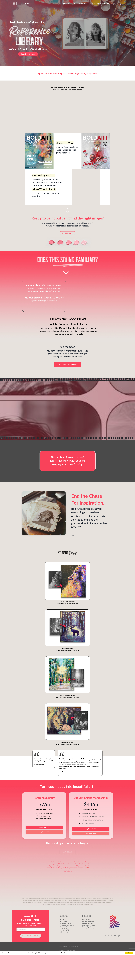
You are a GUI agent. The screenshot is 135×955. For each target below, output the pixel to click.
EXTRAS (92, 4)
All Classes (63, 919)
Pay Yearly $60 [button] (44, 832)
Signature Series (65, 931)
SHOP (74, 4)
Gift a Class (63, 921)
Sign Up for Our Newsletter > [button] (31, 936)
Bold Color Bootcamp (67, 925)
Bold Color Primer (65, 923)
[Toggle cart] (120, 3)
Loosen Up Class (87, 927)
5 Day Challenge (87, 923)
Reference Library (65, 933)
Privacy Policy (62, 947)
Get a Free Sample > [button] (28, 54)
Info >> (66, 953)
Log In (114, 4)
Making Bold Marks (88, 925)
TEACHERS (83, 4)
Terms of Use (73, 947)
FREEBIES (65, 4)
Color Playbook (65, 927)
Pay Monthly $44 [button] (91, 829)
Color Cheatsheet (88, 929)
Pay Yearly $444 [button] (91, 833)
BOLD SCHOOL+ (103, 4)
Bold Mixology (64, 929)
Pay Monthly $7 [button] (44, 827)
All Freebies (86, 919)
